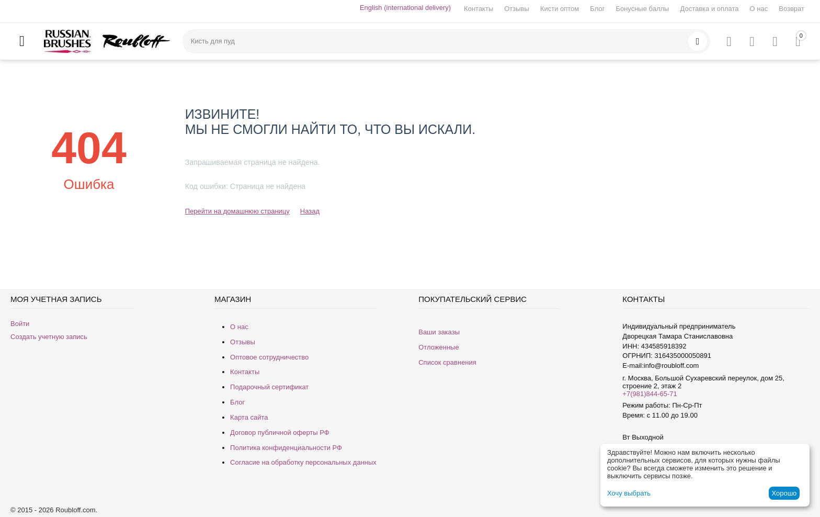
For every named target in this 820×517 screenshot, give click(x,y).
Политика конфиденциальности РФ (286, 448)
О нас (759, 9)
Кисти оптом (559, 9)
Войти (19, 324)
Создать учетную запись (48, 337)
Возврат (791, 9)
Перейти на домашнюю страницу (237, 211)
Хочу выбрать (629, 493)
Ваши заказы (439, 332)
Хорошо (783, 493)
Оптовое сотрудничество (269, 357)
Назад (310, 211)
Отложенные (438, 347)
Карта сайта (249, 417)
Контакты (478, 9)
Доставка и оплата (709, 9)
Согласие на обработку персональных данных (303, 462)
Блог (597, 9)
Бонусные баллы (642, 9)
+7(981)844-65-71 (649, 394)
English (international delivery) (405, 8)
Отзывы (516, 9)
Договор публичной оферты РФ (279, 432)
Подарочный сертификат (269, 387)
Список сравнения (447, 362)
